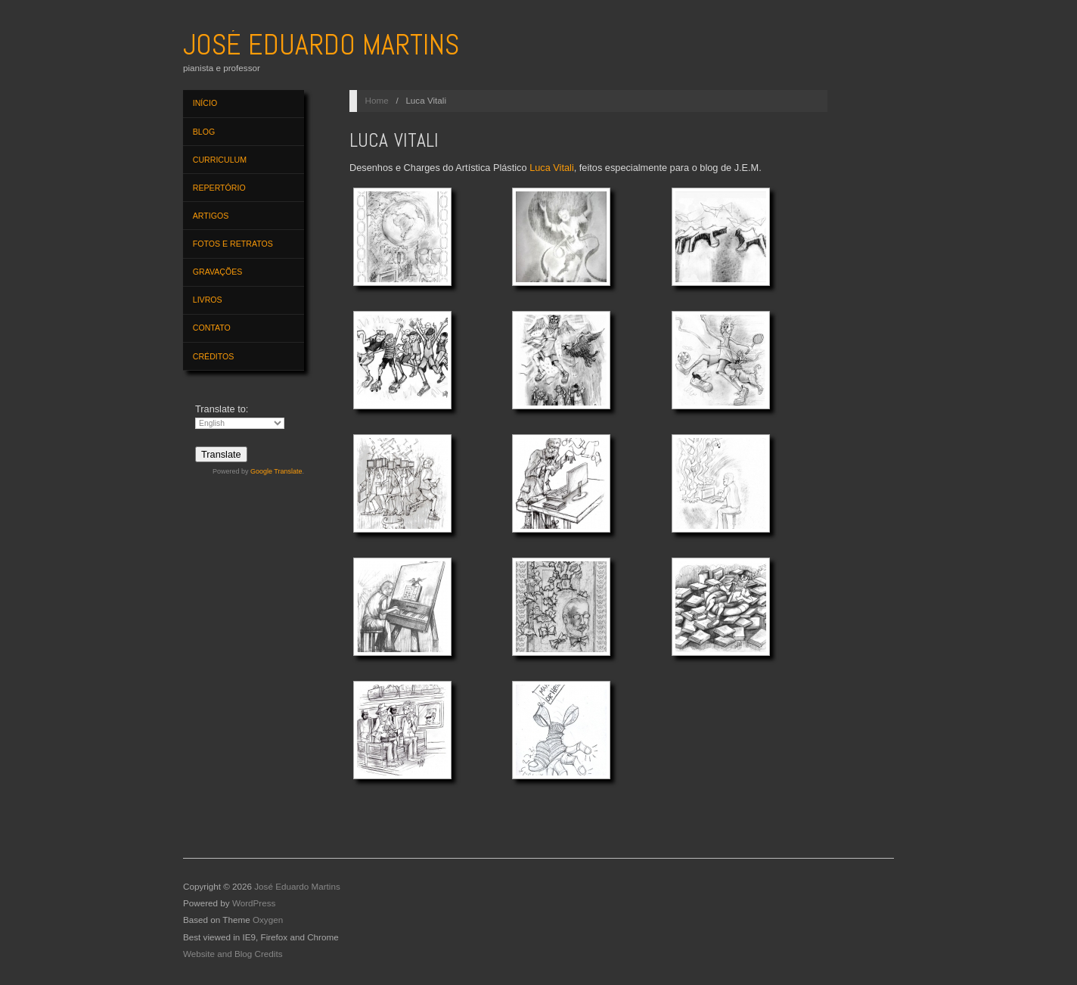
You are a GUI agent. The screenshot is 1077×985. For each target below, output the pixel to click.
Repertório (219, 187)
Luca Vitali (551, 167)
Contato (212, 327)
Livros (207, 299)
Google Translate (276, 471)
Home (377, 100)
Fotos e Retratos (233, 243)
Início (205, 102)
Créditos (213, 356)
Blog (204, 131)
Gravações (218, 271)
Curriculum (220, 159)
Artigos (211, 215)
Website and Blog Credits (233, 954)
